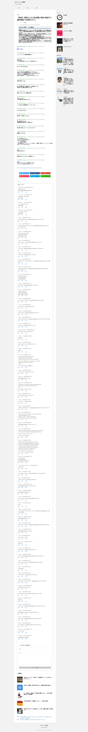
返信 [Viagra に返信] (26, 396)
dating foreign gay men (22, 235)
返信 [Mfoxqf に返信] (26, 474)
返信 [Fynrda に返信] (26, 626)
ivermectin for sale (29, 624)
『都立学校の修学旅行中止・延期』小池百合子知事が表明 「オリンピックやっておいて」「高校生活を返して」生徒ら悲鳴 (68, 62)
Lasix (19, 504)
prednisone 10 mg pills (32, 593)
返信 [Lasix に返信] (26, 538)
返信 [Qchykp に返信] (26, 607)
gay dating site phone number (23, 460)
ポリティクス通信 (20, 2)
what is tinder (20, 197)
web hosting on (29, 365)
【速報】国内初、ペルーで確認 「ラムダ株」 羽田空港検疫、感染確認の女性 (68, 71)
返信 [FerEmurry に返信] (26, 379)
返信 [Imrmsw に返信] (26, 286)
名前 (19, 648)
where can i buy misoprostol (41, 510)
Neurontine (20, 599)
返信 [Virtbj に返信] (26, 481)
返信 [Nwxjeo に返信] (26, 526)
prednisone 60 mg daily (38, 260)
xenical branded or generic (28, 618)
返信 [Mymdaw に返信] (26, 314)
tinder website (20, 205)
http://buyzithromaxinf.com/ (23, 530)
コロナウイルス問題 (67, 30)
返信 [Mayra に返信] (26, 419)
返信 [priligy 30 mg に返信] (26, 545)
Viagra (19, 350)
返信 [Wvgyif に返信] (26, 563)
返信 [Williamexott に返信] (26, 214)
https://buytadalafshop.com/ (23, 485)
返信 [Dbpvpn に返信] (26, 513)
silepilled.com (27, 549)
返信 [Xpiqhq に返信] (26, 551)
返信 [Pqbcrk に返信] (26, 256)
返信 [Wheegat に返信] (26, 425)
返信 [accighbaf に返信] (26, 638)
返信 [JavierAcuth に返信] (26, 199)
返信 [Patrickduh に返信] (26, 462)
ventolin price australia (29, 312)
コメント (20, 652)
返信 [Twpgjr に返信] (26, 576)
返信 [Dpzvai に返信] (26, 320)
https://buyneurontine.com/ (23, 612)
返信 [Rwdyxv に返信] (26, 373)
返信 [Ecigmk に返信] (26, 250)
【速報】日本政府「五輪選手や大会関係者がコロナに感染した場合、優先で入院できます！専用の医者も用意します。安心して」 (68, 101)
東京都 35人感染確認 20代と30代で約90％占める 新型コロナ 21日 (32, 719)
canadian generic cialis (32, 219)
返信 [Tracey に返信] (26, 437)
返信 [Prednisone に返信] (26, 588)
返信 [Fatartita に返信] (26, 613)
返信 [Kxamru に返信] (26, 308)
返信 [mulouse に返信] (26, 532)
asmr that (27, 435)
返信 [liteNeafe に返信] (26, 601)
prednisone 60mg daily (34, 407)
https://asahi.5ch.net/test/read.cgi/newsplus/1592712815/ (31, 167)
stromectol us (28, 574)
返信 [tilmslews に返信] (26, 493)
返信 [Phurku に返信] (26, 595)
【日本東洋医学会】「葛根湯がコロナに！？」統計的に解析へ (36, 701)
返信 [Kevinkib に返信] (26, 237)
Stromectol (20, 337)
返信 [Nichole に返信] (26, 367)
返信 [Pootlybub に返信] (26, 520)
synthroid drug (26, 325)
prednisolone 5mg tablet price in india (34, 524)
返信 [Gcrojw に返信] (26, 403)
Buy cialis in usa (29, 479)
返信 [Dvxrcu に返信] (26, 263)
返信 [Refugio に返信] (26, 453)
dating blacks (20, 213)
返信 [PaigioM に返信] (26, 351)
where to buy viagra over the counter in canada (36, 268)
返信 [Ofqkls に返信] (26, 345)
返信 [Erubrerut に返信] (26, 339)
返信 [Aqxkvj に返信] (26, 409)
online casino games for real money (30, 248)
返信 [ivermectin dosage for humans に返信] (26, 468)
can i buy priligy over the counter (24, 492)
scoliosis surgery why (29, 451)
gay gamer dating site (22, 278)
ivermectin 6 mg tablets (30, 242)
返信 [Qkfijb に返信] (26, 243)
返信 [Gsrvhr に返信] (26, 326)
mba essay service (32, 473)
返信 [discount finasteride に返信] (26, 333)
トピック (18, 7)
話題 (36, 7)
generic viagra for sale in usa (38, 225)
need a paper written (31, 562)
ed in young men (28, 306)
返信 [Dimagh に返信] (26, 582)
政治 (27, 7)
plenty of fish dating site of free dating (24, 190)
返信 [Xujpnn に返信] (26, 301)
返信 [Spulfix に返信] (26, 570)
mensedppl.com (27, 254)
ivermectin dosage (33, 300)
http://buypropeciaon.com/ (22, 424)
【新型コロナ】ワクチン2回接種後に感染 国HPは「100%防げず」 (68, 92)
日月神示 (65, 15)
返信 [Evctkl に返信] (26, 228)
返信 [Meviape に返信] (26, 506)
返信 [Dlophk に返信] (26, 271)
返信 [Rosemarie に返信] (26, 390)
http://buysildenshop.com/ (22, 378)
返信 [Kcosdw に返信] (26, 557)
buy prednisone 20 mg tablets (23, 637)
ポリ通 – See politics (44, 727)
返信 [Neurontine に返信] (26, 632)
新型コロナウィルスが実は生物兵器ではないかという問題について (68, 40)
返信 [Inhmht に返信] (26, 620)
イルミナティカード (67, 46)
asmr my (25, 415)
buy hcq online (20, 568)
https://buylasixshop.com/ (22, 518)
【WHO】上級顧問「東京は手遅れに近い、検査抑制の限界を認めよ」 (38, 685)
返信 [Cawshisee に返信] (26, 487)
